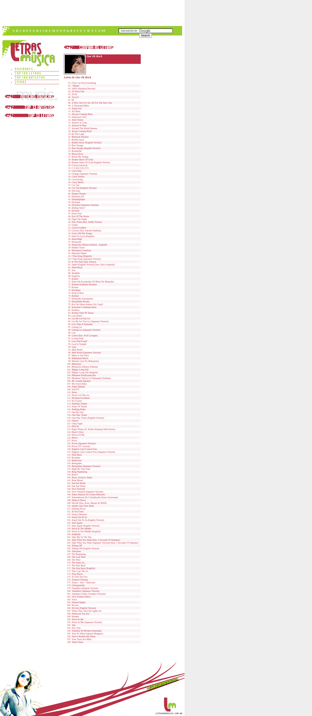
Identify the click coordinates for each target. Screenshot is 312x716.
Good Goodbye (79, 227)
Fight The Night (79, 219)
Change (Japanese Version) (84, 173)
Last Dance (77, 315)
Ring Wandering (79, 471)
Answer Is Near (79, 125)
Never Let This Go (80, 395)
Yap (73, 625)
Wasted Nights (78, 602)
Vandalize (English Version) (85, 588)
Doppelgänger (78, 199)
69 (73, 100)
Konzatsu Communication (84, 307)
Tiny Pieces (77, 574)
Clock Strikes (78, 176)
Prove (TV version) (81, 446)
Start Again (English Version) (86, 525)
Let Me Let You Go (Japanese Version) (90, 321)
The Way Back (79, 565)
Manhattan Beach (80, 358)
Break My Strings (80, 156)
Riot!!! (75, 474)
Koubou (75, 310)
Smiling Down (79, 508)
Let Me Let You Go (81, 318)
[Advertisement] (92, 13)
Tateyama (76, 551)
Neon (74, 392)
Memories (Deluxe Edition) (85, 366)
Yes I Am (76, 628)
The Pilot (76, 559)
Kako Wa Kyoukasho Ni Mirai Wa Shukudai (93, 281)
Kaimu (75, 278)
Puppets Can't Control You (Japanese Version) (93, 452)
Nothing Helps (79, 409)
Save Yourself (78, 489)
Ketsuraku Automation (82, 298)
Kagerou (76, 276)
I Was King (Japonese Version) (86, 259)
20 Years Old (78, 91)
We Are (75, 605)
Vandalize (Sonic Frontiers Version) (88, 594)
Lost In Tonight (79, 344)
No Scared (77, 401)
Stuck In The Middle (81, 528)
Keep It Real (78, 293)
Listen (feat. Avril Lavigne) (84, 335)
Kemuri (75, 295)
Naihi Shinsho (78, 386)
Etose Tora (77, 213)
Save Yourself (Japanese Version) (87, 491)
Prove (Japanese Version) (84, 443)
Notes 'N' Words (79, 406)
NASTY (75, 389)
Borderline (77, 151)
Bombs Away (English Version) (86, 142)
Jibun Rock (77, 267)
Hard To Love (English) (83, 236)
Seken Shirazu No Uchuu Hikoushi (88, 494)
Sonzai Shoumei (79, 514)
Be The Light (78, 134)
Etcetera (75, 210)
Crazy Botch (77, 182)
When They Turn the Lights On (86, 611)
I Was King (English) (82, 256)
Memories (76, 364)
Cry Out (75, 185)
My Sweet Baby (79, 383)
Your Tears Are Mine (82, 639)
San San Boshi (78, 483)
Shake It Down (79, 500)
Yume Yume (77, 642)
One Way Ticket (79, 415)
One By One (77, 412)
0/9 (103, 30)
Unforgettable (78, 585)
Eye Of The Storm (80, 216)
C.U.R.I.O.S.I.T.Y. (80, 168)
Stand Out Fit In (79, 517)
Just (73, 270)
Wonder (75, 616)
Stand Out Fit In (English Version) (88, 520)
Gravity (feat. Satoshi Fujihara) (86, 230)
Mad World (77, 349)
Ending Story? (78, 207)
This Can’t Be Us (80, 571)
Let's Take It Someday (82, 324)
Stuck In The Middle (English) (86, 531)
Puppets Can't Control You (84, 449)
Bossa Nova (77, 154)
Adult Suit (76, 108)
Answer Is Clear (79, 122)
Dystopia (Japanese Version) (85, 205)
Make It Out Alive (80, 355)
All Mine (76, 111)
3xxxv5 (75, 97)
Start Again (77, 523)
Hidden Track (78, 247)
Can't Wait (77, 171)
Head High (77, 239)
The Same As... (79, 562)
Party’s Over (77, 432)
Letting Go (77, 327)
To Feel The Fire (80, 576)
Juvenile (75, 273)
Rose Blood (77, 480)
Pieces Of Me (78, 435)
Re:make (76, 457)
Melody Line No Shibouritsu (85, 361)
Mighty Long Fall (80, 369)
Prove (74, 440)
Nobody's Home (79, 403)
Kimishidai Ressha (80, 301)
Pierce (75, 437)
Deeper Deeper (79, 193)
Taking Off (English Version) (85, 548)
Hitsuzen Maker (79, 253)
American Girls (79, 117)
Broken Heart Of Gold (82, 159)
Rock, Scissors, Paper (82, 477)
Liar (74, 332)
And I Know (77, 120)
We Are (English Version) (84, 608)
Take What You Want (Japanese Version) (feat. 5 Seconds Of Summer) (105, 542)
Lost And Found (79, 341)
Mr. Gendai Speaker (81, 381)
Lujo (74, 347)
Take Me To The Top (81, 537)
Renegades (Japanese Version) (86, 466)
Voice (74, 599)
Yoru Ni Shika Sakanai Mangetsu (87, 633)
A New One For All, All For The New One (92, 102)
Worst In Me (77, 619)
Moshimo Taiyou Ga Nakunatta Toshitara (91, 378)
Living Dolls (78, 338)
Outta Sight (77, 423)
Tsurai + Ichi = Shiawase (83, 582)
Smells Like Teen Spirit (83, 506)
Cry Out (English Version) (84, 188)
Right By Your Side (81, 469)
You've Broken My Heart (84, 636)
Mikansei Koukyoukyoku (84, 375)
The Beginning (79, 554)
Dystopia (76, 202)
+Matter (75, 85)
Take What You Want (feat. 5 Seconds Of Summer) (96, 540)
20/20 (74, 94)
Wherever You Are (80, 613)
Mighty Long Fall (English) (85, 372)
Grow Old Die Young (82, 233)
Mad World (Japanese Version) (86, 352)
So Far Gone (78, 511)
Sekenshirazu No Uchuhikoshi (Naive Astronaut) (95, 497)
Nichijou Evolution (81, 398)
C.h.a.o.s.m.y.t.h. (80, 165)
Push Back (77, 454)
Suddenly (76, 534)
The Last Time (78, 557)
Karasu (75, 287)
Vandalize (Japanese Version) (85, 591)
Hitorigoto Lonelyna (81, 250)
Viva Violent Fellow (81, 596)
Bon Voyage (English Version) (86, 148)
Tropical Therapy (80, 579)
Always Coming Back (82, 114)
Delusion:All (78, 196)
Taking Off (77, 545)
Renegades (77, 463)
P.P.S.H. (75, 426)
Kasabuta (76, 290)
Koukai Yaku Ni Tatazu (83, 313)
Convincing (77, 179)
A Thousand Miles (80, 105)
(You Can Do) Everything (84, 83)
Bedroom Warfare (80, 137)
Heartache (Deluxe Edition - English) (89, 244)
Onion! (75, 420)
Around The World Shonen (84, 128)
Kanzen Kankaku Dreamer (84, 284)
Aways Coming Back (82, 131)
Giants (75, 225)
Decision (76, 190)
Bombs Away (78, 139)
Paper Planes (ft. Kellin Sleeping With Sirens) (93, 429)
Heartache (76, 242)
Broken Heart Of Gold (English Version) (91, 162)
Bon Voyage (77, 145)
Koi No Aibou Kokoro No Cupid (87, 304)
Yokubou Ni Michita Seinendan (86, 630)
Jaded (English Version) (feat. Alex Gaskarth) (93, 264)
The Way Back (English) (83, 568)
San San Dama (79, 486)
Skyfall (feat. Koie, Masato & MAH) (89, 503)
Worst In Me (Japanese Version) (87, 622)
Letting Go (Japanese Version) (86, 330)
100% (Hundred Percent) (83, 88)
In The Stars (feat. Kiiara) (84, 261)
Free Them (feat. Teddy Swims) (87, 222)
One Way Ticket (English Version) (88, 418)
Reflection (77, 460)
